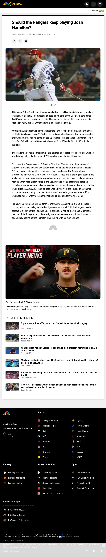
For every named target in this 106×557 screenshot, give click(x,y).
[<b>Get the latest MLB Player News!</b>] (53, 272)
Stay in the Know (10, 424)
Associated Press (28, 328)
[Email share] (26, 41)
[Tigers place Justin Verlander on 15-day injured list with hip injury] (12, 326)
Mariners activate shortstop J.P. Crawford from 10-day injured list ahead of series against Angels (59, 361)
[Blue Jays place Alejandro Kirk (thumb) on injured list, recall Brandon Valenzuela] (12, 338)
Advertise (16, 535)
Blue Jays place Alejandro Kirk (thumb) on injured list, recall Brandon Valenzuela (56, 337)
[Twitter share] (20, 41)
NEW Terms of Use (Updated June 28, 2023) (20, 537)
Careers (24, 535)
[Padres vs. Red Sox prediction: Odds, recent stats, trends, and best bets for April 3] (12, 375)
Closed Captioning (36, 535)
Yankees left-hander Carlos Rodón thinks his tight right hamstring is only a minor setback (59, 349)
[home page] (12, 4)
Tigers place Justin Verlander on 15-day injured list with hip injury (54, 323)
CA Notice (53, 537)
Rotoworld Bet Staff (28, 378)
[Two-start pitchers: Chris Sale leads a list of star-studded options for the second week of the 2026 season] (12, 387)
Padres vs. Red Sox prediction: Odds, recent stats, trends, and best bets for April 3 (59, 373)
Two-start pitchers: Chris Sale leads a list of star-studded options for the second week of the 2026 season (58, 386)
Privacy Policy (42, 537)
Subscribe (8, 434)
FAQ (45, 535)
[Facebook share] (14, 41)
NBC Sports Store (54, 535)
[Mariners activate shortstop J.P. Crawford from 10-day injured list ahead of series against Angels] (12, 363)
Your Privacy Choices (71, 537)
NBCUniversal (18, 541)
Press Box (66, 535)
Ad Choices (7, 535)
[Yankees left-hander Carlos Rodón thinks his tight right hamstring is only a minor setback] (12, 350)
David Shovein (26, 390)
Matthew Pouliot (20, 34)
